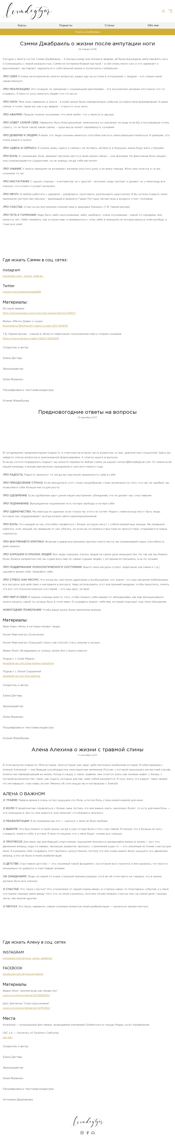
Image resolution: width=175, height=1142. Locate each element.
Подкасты (65, 25)
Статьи (109, 25)
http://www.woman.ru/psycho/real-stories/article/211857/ (39, 313)
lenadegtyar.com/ (28, 663)
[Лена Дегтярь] (27, 11)
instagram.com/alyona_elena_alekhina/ (27, 958)
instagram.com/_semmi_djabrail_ (23, 276)
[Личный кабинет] (163, 11)
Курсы (22, 25)
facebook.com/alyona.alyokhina (23, 974)
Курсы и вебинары (87, 32)
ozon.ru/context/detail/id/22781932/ (26, 1008)
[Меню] (170, 11)
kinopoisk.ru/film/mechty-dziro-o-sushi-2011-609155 (35, 326)
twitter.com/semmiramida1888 (22, 292)
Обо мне (153, 25)
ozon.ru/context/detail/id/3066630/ (26, 995)
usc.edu (7, 1037)
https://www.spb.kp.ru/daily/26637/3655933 (31, 339)
